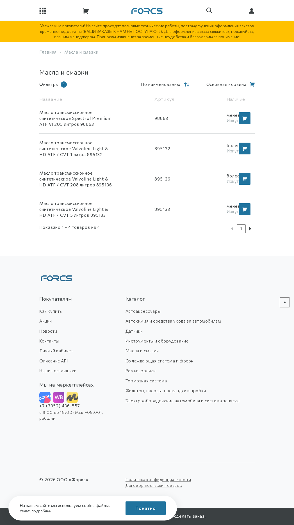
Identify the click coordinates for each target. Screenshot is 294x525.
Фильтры (53, 84)
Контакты (49, 340)
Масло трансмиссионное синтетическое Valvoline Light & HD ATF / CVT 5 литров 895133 (74, 209)
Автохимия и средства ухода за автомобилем (173, 320)
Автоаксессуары (143, 311)
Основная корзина (226, 84)
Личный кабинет (56, 350)
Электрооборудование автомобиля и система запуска (183, 400)
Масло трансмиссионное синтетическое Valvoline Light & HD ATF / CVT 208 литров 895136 (75, 178)
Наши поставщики (58, 370)
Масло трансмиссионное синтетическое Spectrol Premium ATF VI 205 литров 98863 (75, 118)
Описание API (53, 360)
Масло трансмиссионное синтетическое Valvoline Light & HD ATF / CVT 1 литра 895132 (74, 148)
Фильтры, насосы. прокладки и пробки (166, 390)
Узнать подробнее (37, 511)
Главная (48, 51)
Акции (45, 320)
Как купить (50, 311)
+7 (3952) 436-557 (59, 405)
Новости (48, 331)
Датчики (134, 331)
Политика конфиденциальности (158, 479)
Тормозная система (146, 380)
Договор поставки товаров (154, 485)
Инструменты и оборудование (157, 340)
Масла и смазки (142, 350)
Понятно (145, 508)
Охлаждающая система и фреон (159, 360)
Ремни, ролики (141, 370)
